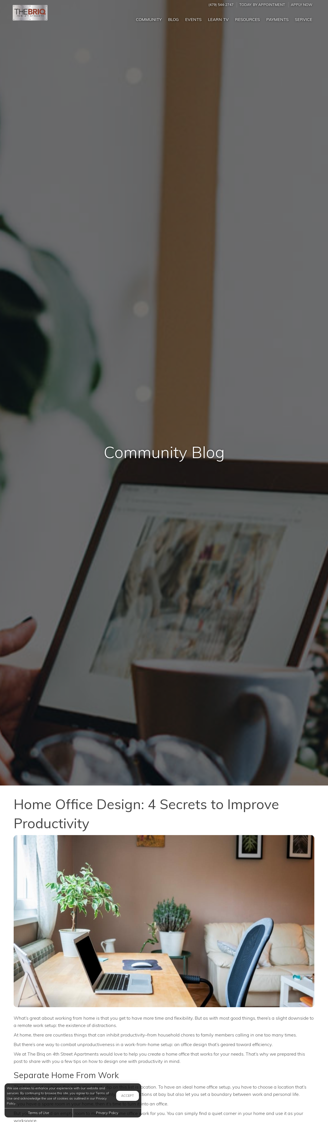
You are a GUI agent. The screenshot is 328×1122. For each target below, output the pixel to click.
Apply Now (301, 5)
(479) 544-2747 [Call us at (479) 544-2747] (220, 5)
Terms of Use (38, 1112)
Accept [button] (127, 1096)
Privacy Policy (107, 1112)
